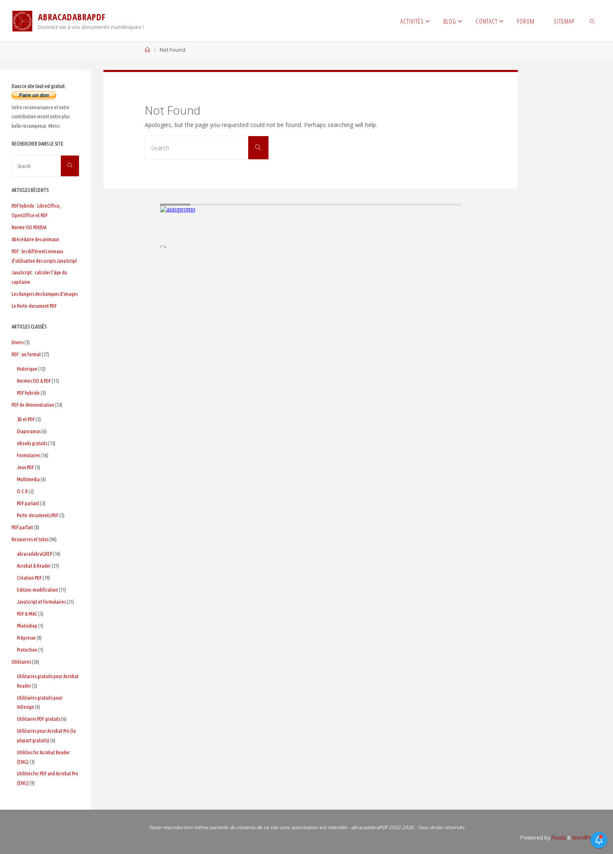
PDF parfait (22, 527)
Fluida (558, 837)
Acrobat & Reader (34, 566)
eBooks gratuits (32, 443)
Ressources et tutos (30, 539)
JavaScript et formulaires (41, 602)
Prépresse (26, 637)
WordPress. (586, 837)
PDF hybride (28, 393)
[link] (592, 20)
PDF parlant (28, 503)
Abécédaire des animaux (35, 239)
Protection (27, 649)
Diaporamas (29, 431)
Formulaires (28, 455)
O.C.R (22, 491)
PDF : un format (26, 354)
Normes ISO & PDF (34, 381)
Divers (18, 342)
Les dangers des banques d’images (45, 294)
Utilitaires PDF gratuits (38, 719)
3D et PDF (26, 419)
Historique (27, 369)
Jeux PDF (25, 467)
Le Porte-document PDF (34, 306)
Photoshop (27, 626)
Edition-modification (37, 590)
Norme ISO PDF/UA (29, 227)
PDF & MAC (27, 614)
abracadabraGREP (34, 554)
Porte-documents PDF (37, 515)
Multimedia (28, 479)
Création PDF (29, 578)
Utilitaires (21, 661)
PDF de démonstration (33, 405)
